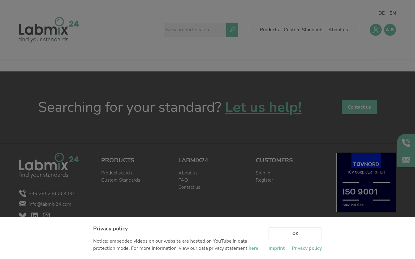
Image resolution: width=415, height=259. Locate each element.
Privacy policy (307, 248)
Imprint (277, 248)
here (253, 248)
